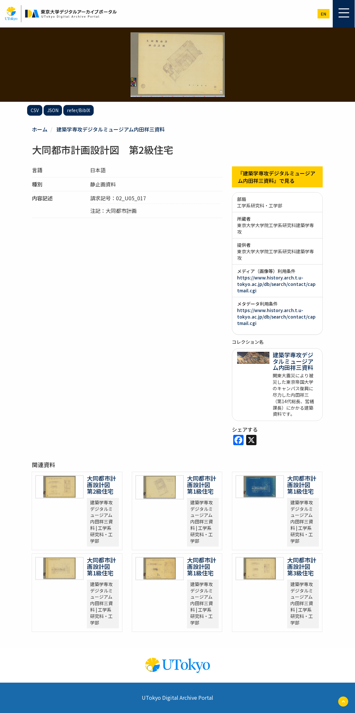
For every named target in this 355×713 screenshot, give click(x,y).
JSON (52, 110)
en (323, 14)
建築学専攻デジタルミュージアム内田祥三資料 (111, 129)
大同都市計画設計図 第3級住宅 (301, 566)
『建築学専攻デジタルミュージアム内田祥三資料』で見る (276, 176)
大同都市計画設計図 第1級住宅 (201, 484)
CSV (35, 110)
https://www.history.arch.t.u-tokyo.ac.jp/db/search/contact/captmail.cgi (276, 284)
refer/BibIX (78, 110)
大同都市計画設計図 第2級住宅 (101, 484)
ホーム (39, 129)
